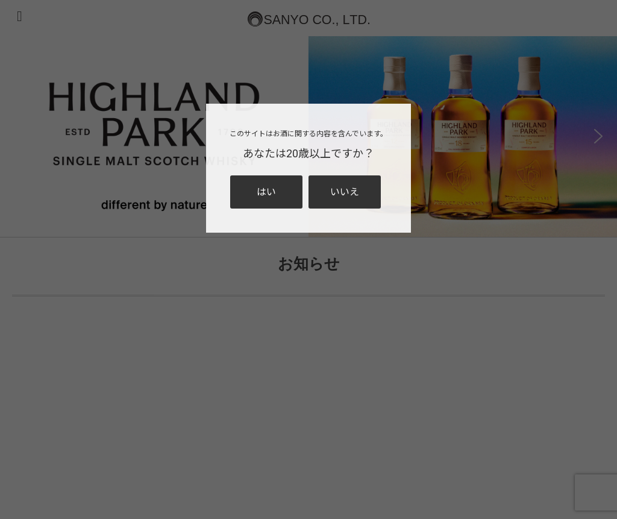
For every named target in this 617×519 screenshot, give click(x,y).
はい (266, 192)
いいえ (344, 192)
